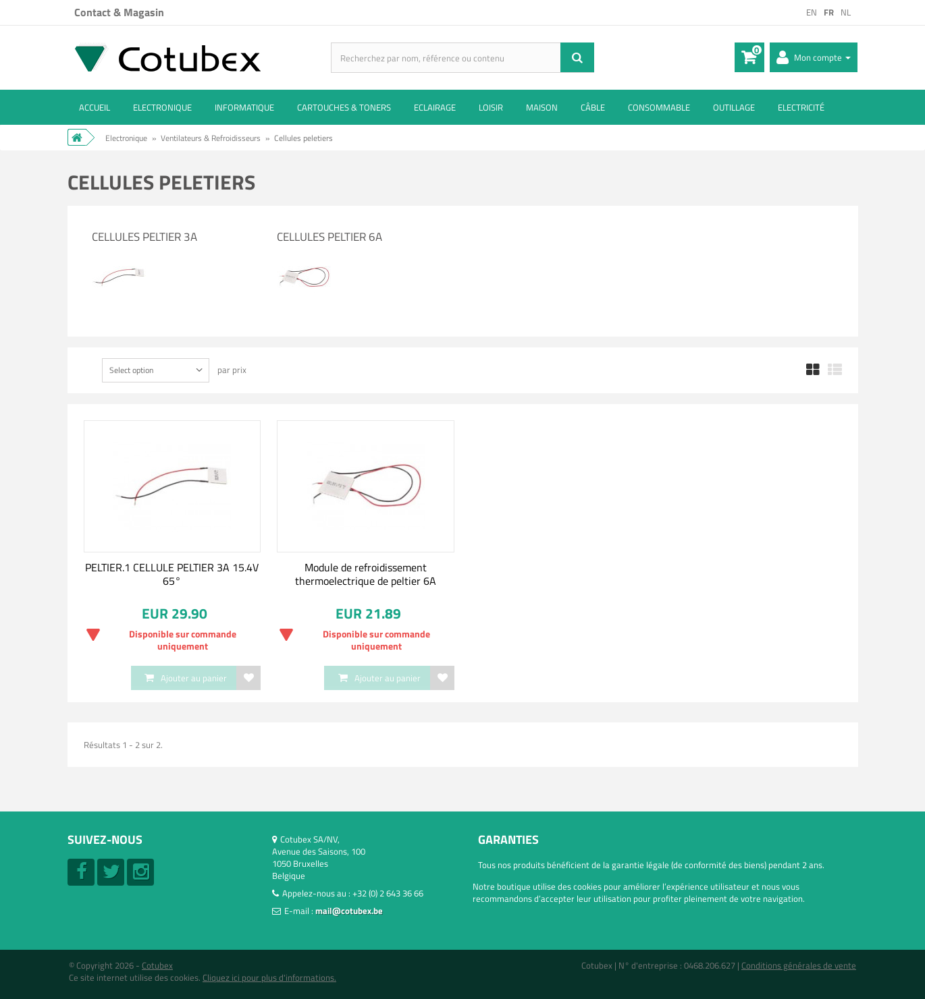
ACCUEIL (94, 107)
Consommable (659, 107)
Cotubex (157, 965)
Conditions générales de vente (798, 965)
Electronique (162, 107)
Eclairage (435, 107)
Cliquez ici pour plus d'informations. (269, 977)
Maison (542, 107)
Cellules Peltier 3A (144, 237)
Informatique (244, 107)
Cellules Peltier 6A (329, 237)
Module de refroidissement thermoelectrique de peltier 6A (365, 574)
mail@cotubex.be (349, 910)
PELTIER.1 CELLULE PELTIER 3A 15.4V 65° (172, 574)
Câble (593, 107)
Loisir (491, 107)
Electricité (801, 107)
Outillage (734, 107)
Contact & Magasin (119, 12)
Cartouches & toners (344, 107)
